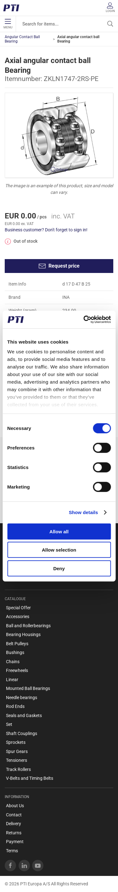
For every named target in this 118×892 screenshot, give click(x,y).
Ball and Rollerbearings (28, 625)
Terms (12, 850)
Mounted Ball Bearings (28, 688)
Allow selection (59, 550)
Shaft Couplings (21, 733)
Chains (13, 661)
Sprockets (15, 742)
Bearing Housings (23, 634)
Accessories (17, 616)
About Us (15, 805)
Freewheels (17, 670)
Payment (15, 841)
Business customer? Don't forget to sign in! (46, 229)
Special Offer (18, 607)
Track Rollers (18, 769)
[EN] (13, 8)
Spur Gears (17, 751)
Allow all (59, 531)
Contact (14, 814)
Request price (59, 266)
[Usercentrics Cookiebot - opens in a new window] (84, 320)
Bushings (15, 652)
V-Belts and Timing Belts (29, 778)
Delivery (13, 823)
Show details (83, 512)
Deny (59, 568)
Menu (7, 24)
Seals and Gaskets (24, 715)
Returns (13, 832)
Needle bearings (21, 697)
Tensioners (16, 760)
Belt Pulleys (17, 643)
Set (9, 724)
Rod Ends (15, 706)
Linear (12, 679)
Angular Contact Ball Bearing (22, 39)
